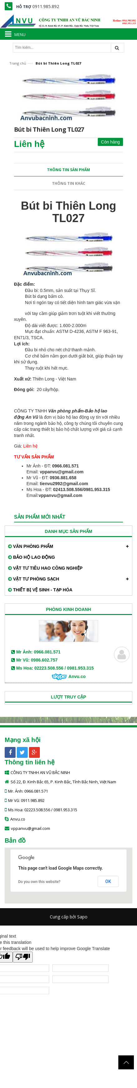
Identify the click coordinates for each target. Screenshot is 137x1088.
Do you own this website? (39, 882)
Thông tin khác (68, 183)
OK (108, 881)
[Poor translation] (23, 957)
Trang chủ (17, 63)
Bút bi (30, 296)
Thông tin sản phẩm (68, 169)
